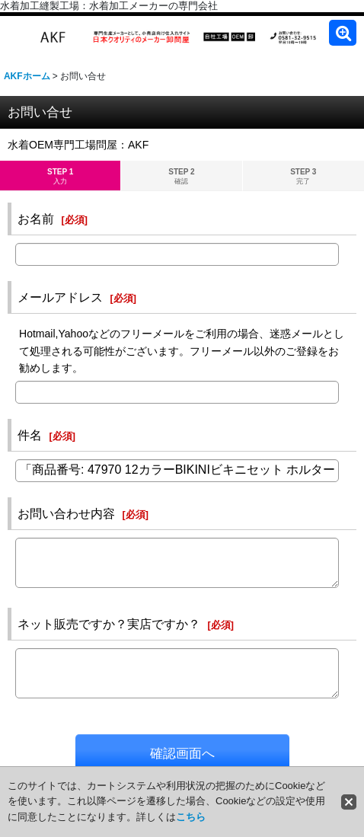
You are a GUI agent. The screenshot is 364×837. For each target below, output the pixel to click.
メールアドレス (60, 297)
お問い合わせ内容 (66, 513)
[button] (342, 33)
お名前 (36, 218)
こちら (191, 817)
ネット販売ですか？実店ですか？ (109, 624)
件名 (30, 435)
